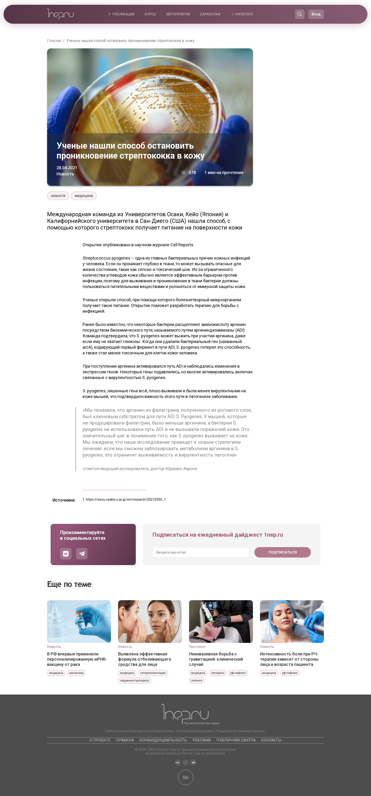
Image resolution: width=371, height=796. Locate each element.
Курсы (150, 14)
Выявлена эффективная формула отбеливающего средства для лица (144, 659)
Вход (316, 14)
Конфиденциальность (163, 740)
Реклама (202, 740)
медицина (84, 195)
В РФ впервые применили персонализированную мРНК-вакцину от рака (77, 659)
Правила (125, 740)
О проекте (100, 740)
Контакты (271, 740)
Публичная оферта (236, 740)
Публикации (123, 14)
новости (58, 195)
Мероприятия (178, 14)
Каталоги (244, 14)
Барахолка (210, 14)
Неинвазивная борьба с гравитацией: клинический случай (216, 659)
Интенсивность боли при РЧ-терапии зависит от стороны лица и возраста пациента (289, 659)
